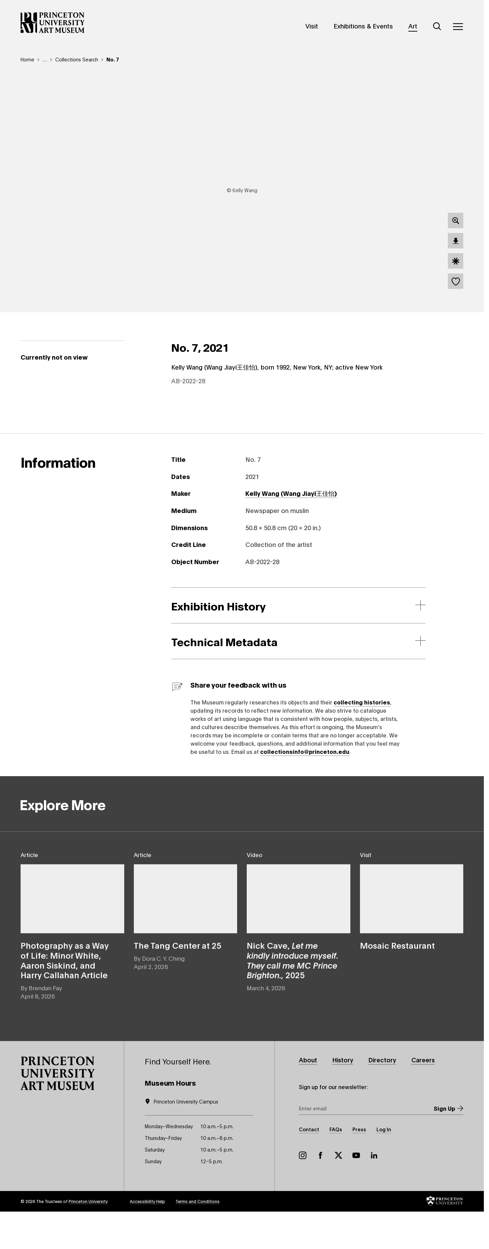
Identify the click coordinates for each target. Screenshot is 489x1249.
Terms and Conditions (197, 1237)
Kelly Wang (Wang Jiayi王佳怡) (291, 529)
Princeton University (88, 1237)
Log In (383, 1165)
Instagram (302, 1191)
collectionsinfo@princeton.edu (304, 787)
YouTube (356, 1191)
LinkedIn (374, 1191)
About (308, 1096)
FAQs (335, 1165)
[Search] (437, 26)
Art (412, 26)
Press (359, 1165)
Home (27, 59)
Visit (311, 26)
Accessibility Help (147, 1237)
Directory (385, 1096)
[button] (58, 1109)
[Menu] (457, 26)
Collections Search (76, 59)
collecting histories (362, 737)
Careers (427, 1096)
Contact (309, 1165)
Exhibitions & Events (363, 26)
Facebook (320, 1191)
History (344, 1096)
